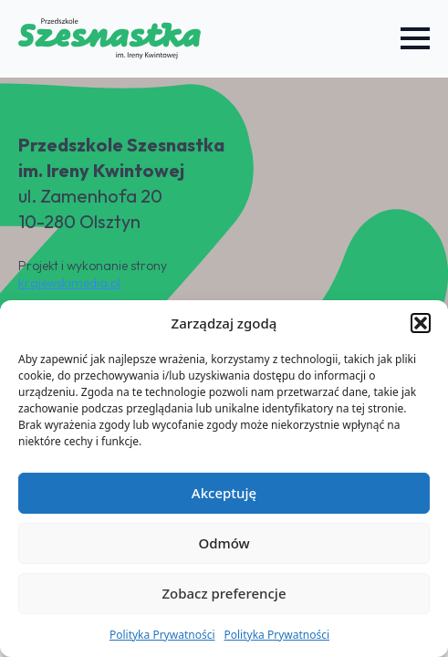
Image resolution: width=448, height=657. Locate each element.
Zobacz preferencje (223, 593)
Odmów (223, 543)
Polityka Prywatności (162, 634)
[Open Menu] (415, 38)
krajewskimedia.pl (69, 283)
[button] (421, 323)
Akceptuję (224, 493)
